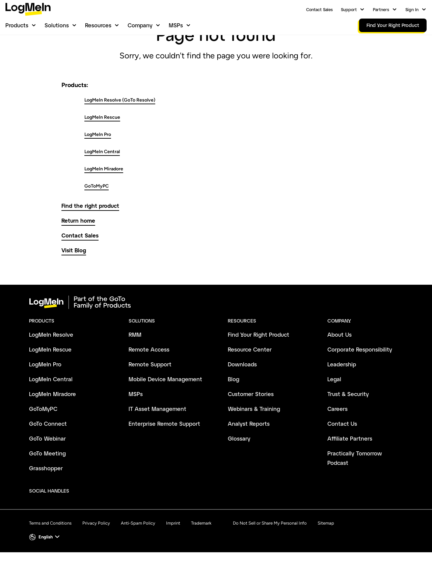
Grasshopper (46, 503)
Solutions (57, 25)
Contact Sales (319, 9)
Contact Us (342, 458)
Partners (381, 9)
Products (16, 25)
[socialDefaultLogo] (80, 525)
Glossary (239, 473)
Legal (334, 414)
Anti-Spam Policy (138, 557)
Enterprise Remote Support (164, 458)
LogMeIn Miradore (103, 203)
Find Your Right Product (258, 369)
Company (140, 25)
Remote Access (149, 384)
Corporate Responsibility (359, 384)
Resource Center (250, 384)
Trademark (201, 557)
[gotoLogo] (28, 9)
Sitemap (326, 557)
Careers (337, 443)
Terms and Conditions (50, 557)
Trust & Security (348, 428)
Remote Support (150, 399)
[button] (45, 571)
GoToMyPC (96, 221)
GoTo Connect (48, 458)
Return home (78, 255)
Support (349, 9)
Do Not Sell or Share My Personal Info (270, 557)
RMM (135, 369)
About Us (339, 369)
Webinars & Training (254, 443)
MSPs (176, 25)
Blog (233, 414)
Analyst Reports (249, 458)
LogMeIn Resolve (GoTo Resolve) (119, 135)
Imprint (173, 557)
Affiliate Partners (349, 473)
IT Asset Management (157, 443)
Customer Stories (251, 428)
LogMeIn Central (102, 186)
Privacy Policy (96, 557)
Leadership (341, 399)
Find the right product (90, 240)
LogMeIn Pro (97, 169)
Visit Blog (73, 285)
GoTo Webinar (47, 473)
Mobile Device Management (165, 414)
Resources (98, 25)
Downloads (242, 399)
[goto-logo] (216, 337)
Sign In (411, 9)
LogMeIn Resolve (51, 369)
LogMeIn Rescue (102, 152)
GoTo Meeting (47, 488)
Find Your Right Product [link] (393, 25)
